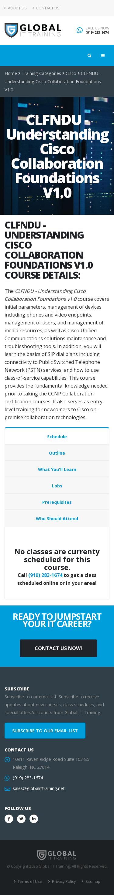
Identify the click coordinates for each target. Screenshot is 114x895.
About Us (16, 8)
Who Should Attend (57, 518)
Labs (57, 486)
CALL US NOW (97, 28)
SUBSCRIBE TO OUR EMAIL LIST (45, 731)
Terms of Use (29, 881)
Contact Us (46, 8)
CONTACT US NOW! (58, 648)
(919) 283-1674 (97, 32)
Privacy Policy (63, 881)
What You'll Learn (57, 469)
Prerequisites (57, 502)
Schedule (57, 436)
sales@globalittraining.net (39, 788)
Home (11, 73)
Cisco (71, 73)
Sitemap (92, 881)
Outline (57, 453)
